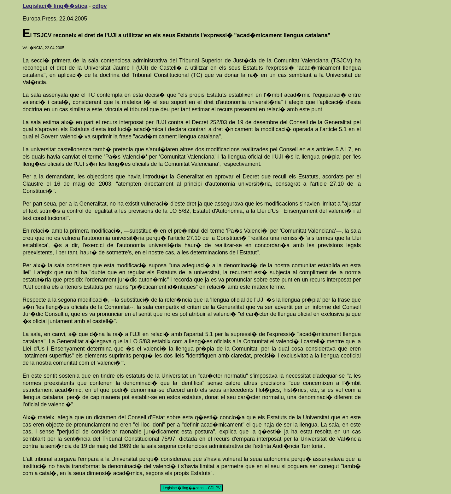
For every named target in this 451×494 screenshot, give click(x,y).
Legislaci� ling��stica (55, 6)
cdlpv (99, 6)
